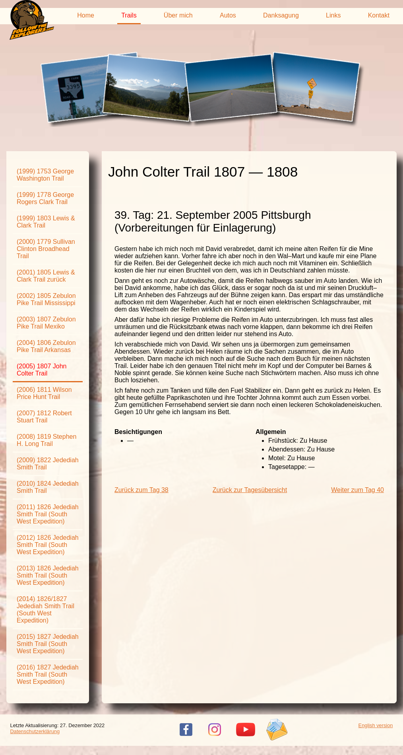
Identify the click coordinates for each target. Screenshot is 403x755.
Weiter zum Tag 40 (357, 489)
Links (333, 15)
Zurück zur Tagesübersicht (250, 489)
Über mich (178, 15)
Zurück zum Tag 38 (141, 489)
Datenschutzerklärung (35, 731)
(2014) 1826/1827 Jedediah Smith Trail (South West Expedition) (45, 609)
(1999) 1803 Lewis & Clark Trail (46, 222)
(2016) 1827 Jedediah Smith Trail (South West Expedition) (48, 674)
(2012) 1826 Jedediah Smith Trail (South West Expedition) (48, 544)
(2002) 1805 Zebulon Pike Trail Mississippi (46, 299)
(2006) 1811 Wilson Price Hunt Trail (44, 393)
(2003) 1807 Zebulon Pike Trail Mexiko (46, 323)
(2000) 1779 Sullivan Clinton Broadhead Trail (46, 248)
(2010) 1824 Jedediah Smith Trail (48, 487)
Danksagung (281, 15)
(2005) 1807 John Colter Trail (41, 370)
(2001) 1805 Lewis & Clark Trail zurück (46, 276)
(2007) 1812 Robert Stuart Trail (44, 417)
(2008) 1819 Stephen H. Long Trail (46, 440)
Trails (129, 15)
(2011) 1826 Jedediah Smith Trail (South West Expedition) (48, 514)
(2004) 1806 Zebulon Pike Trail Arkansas (46, 346)
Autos (228, 15)
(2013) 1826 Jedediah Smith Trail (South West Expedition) (48, 575)
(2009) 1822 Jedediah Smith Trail (48, 464)
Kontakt (378, 15)
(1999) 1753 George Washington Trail (45, 175)
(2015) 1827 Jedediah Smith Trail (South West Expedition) (48, 643)
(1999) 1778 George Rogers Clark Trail (45, 198)
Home (85, 15)
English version (375, 725)
